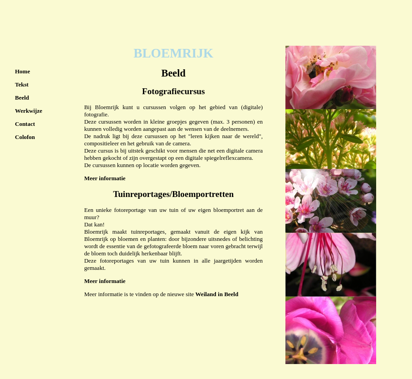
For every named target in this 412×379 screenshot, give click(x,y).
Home (22, 71)
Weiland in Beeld (217, 294)
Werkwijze (28, 110)
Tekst (22, 84)
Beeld (22, 97)
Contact (25, 123)
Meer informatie (104, 178)
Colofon (25, 137)
